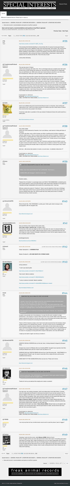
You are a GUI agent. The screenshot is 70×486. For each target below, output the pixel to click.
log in (21, 17)
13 (29, 35)
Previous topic (58, 31)
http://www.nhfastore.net (43, 97)
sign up (25, 17)
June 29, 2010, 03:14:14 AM (24, 223)
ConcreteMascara (9, 223)
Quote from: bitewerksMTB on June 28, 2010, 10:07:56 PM (35, 371)
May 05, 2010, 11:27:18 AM (24, 102)
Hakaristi (7, 368)
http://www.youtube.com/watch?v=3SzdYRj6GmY (31, 271)
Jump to (45, 463)
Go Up (3, 453)
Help (55, 483)
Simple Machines (13, 483)
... (15, 35)
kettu (5, 103)
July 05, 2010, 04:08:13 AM (24, 292)
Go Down (4, 35)
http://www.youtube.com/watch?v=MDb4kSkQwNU (31, 277)
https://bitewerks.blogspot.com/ (26, 213)
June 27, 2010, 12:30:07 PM (24, 161)
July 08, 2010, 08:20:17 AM (24, 419)
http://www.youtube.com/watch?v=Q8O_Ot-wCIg (31, 43)
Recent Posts (63, 4)
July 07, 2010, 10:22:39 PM (24, 388)
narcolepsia (8, 261)
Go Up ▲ (66, 483)
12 (27, 35)
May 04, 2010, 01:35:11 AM (24, 40)
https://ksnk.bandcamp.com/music (26, 119)
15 (33, 35)
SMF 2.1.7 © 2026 (5, 483)
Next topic (65, 31)
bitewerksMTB (8, 201)
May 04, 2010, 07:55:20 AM (24, 64)
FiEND (6, 419)
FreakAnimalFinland (10, 64)
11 (26, 35)
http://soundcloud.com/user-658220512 (27, 240)
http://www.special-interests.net (31, 96)
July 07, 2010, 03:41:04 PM (24, 368)
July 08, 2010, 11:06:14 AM (24, 434)
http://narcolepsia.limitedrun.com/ (26, 287)
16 (34, 35)
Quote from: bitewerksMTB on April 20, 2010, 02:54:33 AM (35, 164)
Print (66, 35)
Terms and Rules (60, 483)
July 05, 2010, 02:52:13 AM (24, 261)
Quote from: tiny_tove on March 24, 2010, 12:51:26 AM (34, 296)
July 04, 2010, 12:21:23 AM (24, 246)
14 (31, 35)
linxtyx (6, 434)
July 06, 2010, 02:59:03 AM (24, 340)
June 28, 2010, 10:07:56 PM (24, 201)
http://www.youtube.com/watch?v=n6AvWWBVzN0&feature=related (35, 283)
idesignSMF (19, 483)
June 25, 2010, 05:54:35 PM (24, 125)
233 (38, 35)
